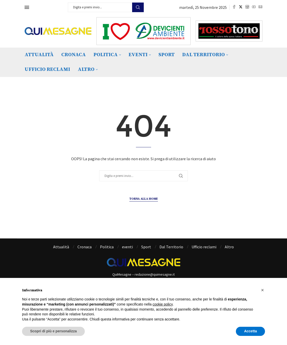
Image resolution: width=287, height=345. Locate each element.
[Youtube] (254, 7)
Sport (166, 55)
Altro (86, 69)
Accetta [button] (250, 331)
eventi (138, 55)
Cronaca (73, 55)
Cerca (138, 7)
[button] (262, 290)
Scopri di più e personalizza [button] (53, 331)
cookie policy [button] (163, 304)
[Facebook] (234, 7)
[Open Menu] (27, 7)
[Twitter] (241, 7)
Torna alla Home (143, 199)
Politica (105, 55)
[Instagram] (247, 7)
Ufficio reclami (47, 69)
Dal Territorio (203, 55)
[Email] (260, 7)
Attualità (39, 55)
